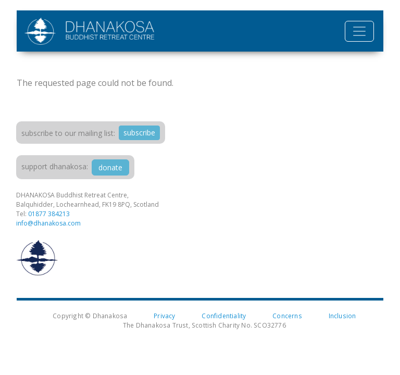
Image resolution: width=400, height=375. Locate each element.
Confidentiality (224, 315)
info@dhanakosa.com (48, 223)
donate (110, 167)
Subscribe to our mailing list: (68, 133)
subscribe (139, 133)
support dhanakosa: (54, 166)
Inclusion (342, 315)
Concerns (287, 315)
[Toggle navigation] (359, 31)
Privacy (164, 315)
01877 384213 (49, 213)
